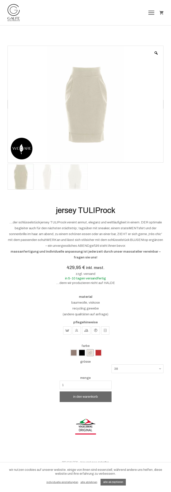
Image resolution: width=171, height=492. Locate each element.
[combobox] (137, 368)
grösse (85, 361)
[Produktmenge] (86, 385)
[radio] (73, 352)
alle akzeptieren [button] (113, 482)
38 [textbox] (116, 368)
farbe (86, 346)
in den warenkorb (85, 396)
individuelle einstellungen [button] (62, 482)
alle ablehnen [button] (88, 482)
